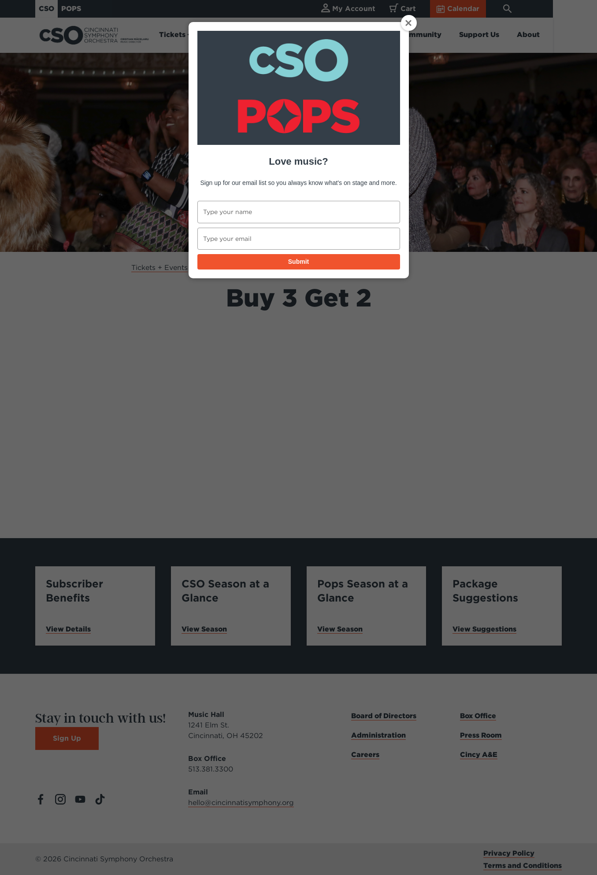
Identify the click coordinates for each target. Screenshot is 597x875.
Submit (298, 261)
